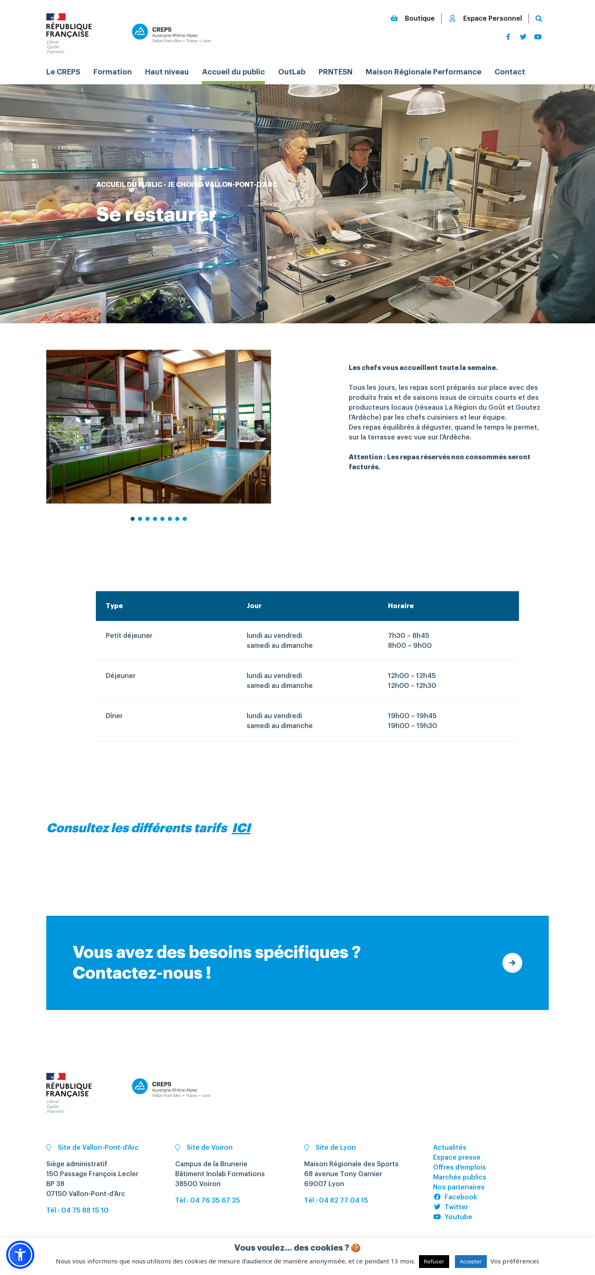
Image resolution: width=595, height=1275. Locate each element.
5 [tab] (162, 525)
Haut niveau (167, 72)
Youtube (452, 1217)
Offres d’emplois (459, 1167)
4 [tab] (155, 525)
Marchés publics (459, 1177)
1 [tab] (133, 525)
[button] (20, 1255)
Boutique (412, 18)
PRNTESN (335, 72)
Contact (510, 72)
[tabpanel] (158, 427)
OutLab (291, 72)
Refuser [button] (434, 1261)
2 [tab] (140, 525)
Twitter (450, 1207)
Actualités (449, 1147)
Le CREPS (63, 72)
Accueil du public (233, 72)
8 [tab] (185, 525)
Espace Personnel (485, 18)
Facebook (455, 1197)
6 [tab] (170, 525)
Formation (112, 72)
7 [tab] (177, 525)
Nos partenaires (459, 1187)
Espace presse (457, 1157)
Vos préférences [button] (514, 1261)
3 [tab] (148, 525)
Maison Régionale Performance (423, 72)
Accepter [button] (471, 1261)
